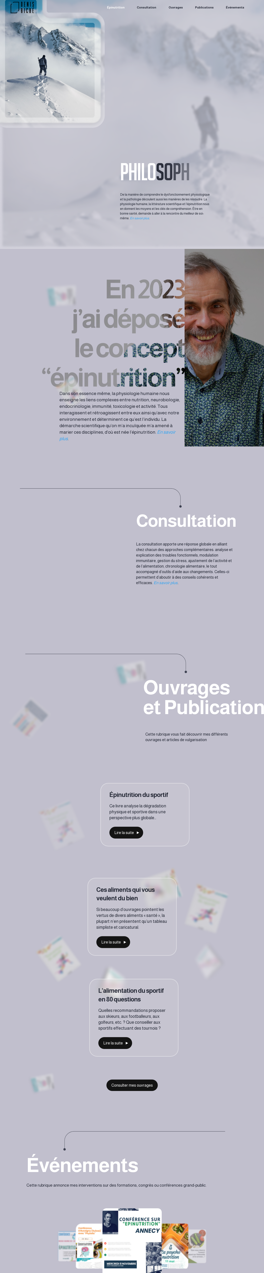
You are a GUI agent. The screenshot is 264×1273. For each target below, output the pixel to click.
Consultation (146, 7)
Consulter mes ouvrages (132, 1085)
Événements (235, 7)
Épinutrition (116, 7)
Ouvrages (176, 7)
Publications (204, 7)
